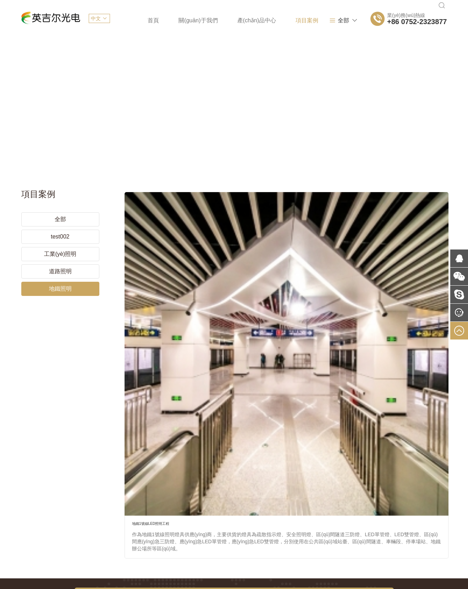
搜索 (356, 403)
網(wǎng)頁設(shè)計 (193, 509)
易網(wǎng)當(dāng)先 (422, 544)
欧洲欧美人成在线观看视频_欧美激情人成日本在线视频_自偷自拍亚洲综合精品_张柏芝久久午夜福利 (172, 585)
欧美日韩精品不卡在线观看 (30, 585)
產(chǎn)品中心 (227, 20)
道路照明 (60, 260)
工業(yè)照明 (60, 243)
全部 (352, 20)
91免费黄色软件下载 (307, 585)
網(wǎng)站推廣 (328, 509)
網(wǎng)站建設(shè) (138, 509)
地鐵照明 (60, 277)
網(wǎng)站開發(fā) (245, 509)
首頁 (124, 20)
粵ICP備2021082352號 (158, 544)
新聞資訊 (320, 20)
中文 (96, 18)
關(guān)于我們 (169, 20)
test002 (60, 225)
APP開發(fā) (289, 509)
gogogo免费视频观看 (354, 585)
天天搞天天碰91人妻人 (25, 566)
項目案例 (277, 20)
